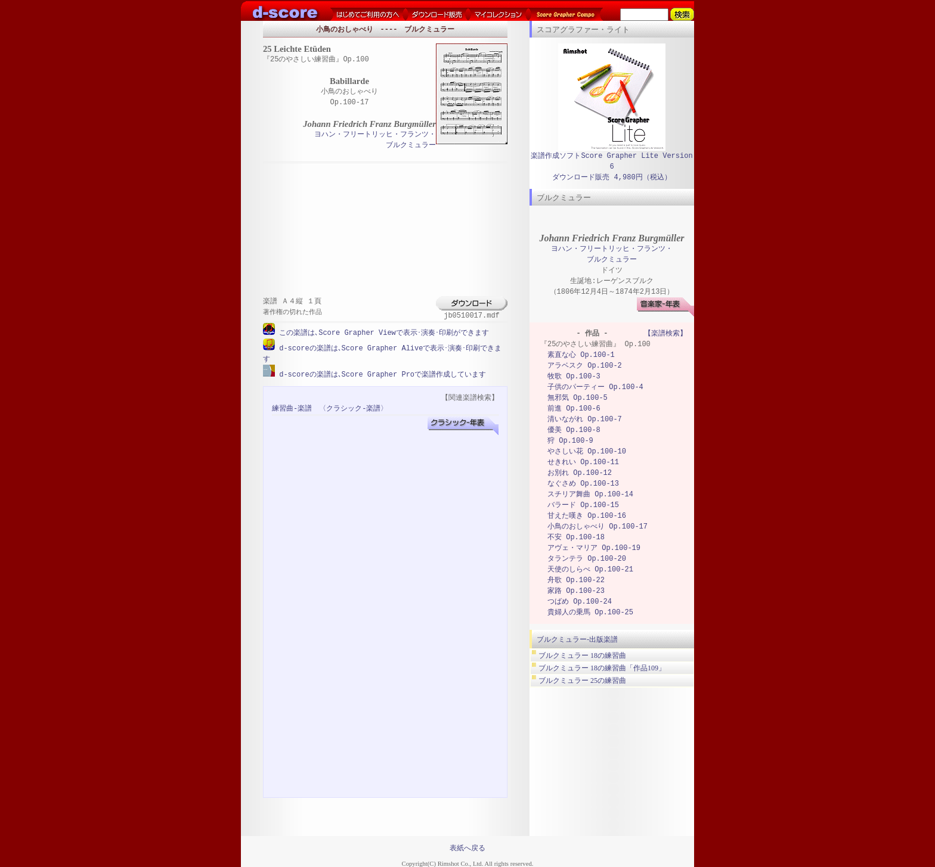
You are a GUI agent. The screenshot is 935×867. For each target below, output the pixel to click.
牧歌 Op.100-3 (573, 376)
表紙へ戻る (467, 847)
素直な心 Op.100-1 (581, 355)
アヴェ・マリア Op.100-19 (593, 548)
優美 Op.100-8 (573, 430)
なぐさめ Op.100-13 (583, 483)
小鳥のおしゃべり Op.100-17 (597, 526)
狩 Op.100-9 (570, 441)
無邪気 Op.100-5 (577, 398)
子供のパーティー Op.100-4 (595, 387)
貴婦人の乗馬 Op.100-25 (590, 612)
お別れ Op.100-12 (579, 473)
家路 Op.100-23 (576, 591)
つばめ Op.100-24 (579, 601)
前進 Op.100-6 (573, 408)
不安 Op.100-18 (576, 537)
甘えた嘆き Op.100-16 (586, 516)
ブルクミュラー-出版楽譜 (577, 639)
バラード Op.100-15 (583, 505)
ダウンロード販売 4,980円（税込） (611, 177)
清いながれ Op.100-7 (584, 419)
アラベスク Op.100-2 (584, 366)
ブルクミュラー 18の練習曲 (582, 655)
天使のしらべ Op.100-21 (590, 569)
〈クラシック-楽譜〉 (353, 407)
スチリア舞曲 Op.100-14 (590, 494)
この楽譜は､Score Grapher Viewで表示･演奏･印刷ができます (382, 333)
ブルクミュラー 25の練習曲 (582, 680)
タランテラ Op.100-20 (586, 559)
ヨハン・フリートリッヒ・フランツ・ (375, 135)
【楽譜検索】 (665, 333)
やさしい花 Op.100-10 (586, 451)
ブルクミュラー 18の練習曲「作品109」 (601, 668)
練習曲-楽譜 (292, 407)
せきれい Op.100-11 (583, 462)
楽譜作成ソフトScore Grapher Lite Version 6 (611, 161)
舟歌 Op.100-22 (576, 580)
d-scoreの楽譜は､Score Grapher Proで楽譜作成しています (380, 373)
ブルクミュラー (411, 146)
